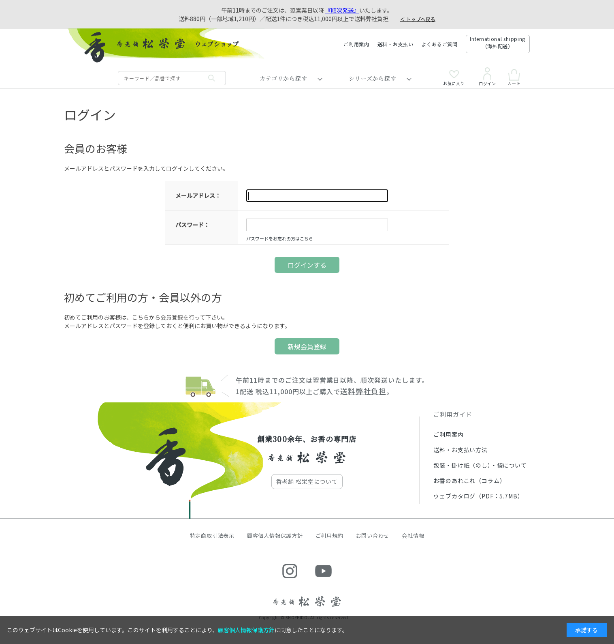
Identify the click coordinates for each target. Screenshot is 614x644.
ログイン (487, 77)
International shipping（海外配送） (497, 42)
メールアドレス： (198, 195)
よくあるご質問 (440, 44)
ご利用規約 (329, 535)
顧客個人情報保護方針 (275, 535)
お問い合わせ (373, 535)
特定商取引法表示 (212, 535)
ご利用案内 (356, 44)
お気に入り (454, 78)
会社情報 (413, 535)
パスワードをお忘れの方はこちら (279, 238)
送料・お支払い (395, 44)
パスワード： (192, 225)
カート (513, 77)
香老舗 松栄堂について (307, 481)
